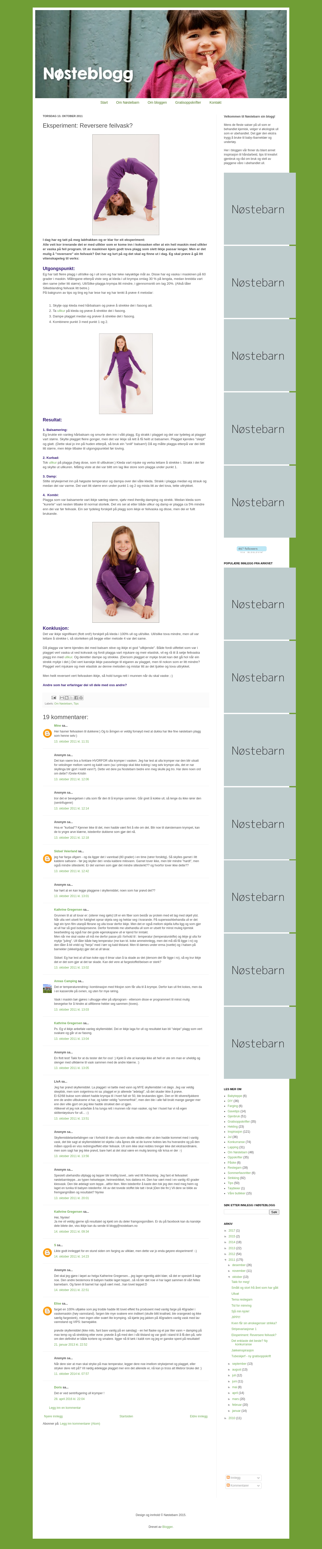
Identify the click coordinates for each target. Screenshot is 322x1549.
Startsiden (126, 1416)
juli (234, 1375)
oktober (237, 1277)
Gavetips (233, 1111)
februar (237, 1405)
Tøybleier (234, 1188)
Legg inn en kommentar (65, 1408)
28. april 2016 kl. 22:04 (69, 1399)
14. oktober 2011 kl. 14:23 (71, 1256)
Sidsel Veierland (65, 851)
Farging (233, 1106)
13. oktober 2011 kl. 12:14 (71, 808)
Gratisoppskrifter (188, 102)
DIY (230, 1101)
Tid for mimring (241, 1305)
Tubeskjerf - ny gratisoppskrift (251, 1356)
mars (236, 1399)
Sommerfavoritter (239, 1173)
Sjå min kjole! (240, 1311)
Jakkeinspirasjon (242, 1350)
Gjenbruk (234, 1116)
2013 (232, 1248)
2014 (232, 1242)
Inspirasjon (235, 1131)
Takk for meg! (240, 1282)
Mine (57, 725)
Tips (75, 703)
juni (235, 1381)
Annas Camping (65, 981)
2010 (232, 1418)
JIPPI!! (235, 1317)
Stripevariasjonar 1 (244, 1329)
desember (239, 1265)
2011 (232, 1260)
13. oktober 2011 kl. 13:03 (71, 1009)
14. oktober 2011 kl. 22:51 (71, 1290)
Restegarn (235, 1167)
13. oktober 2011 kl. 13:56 (71, 1156)
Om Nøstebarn (127, 102)
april (235, 1393)
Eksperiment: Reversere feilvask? (253, 1335)
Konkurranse (236, 1142)
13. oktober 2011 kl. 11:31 (71, 741)
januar (237, 1411)
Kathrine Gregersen (68, 909)
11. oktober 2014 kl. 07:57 (71, 1374)
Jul (229, 1137)
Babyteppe (235, 1096)
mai (235, 1387)
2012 (232, 1254)
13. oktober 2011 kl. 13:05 (71, 1068)
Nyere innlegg (53, 1416)
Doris (58, 1387)
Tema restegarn (241, 1299)
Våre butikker (237, 1193)
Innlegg (233, 1478)
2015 (232, 1236)
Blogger (167, 1527)
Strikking (233, 1178)
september (239, 1364)
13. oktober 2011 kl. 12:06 (71, 779)
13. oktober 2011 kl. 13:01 (71, 896)
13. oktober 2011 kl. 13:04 (71, 1039)
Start (104, 102)
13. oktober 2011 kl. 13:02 (71, 967)
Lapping (233, 1147)
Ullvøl (235, 1294)
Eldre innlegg (199, 1416)
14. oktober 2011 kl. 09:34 (71, 1231)
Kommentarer (238, 1485)
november (239, 1271)
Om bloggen (157, 102)
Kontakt (215, 102)
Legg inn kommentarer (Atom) (80, 1423)
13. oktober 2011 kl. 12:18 (71, 837)
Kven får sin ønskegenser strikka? (254, 1323)
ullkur (61, 311)
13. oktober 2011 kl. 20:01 (71, 1198)
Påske (232, 1162)
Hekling (233, 1126)
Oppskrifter (235, 1157)
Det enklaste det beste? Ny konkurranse (249, 1342)
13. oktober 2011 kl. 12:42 (71, 871)
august (237, 1369)
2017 (232, 1230)
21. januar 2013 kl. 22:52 (70, 1344)
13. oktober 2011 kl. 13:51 (71, 1118)
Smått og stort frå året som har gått (254, 1287)
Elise (57, 1303)
